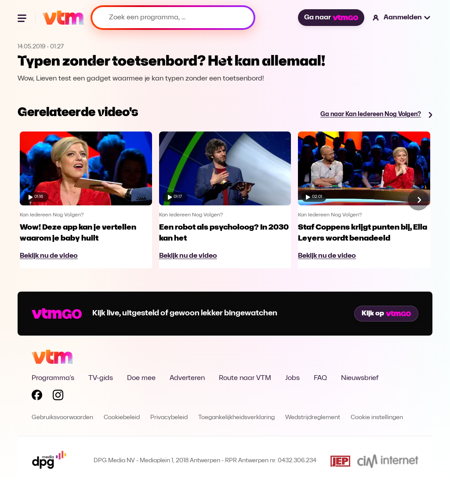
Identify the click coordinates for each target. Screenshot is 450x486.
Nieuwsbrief (359, 378)
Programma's (53, 378)
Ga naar (331, 17)
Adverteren (187, 378)
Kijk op (386, 313)
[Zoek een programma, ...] (173, 17)
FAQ (320, 378)
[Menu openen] (23, 17)
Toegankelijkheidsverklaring (236, 417)
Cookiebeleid (122, 417)
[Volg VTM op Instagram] (58, 397)
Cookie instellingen (377, 417)
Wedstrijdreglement (312, 417)
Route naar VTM (245, 378)
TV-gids (100, 378)
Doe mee (141, 378)
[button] (401, 17)
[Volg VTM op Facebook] (37, 397)
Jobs (292, 378)
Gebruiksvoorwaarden (62, 417)
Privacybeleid (169, 417)
